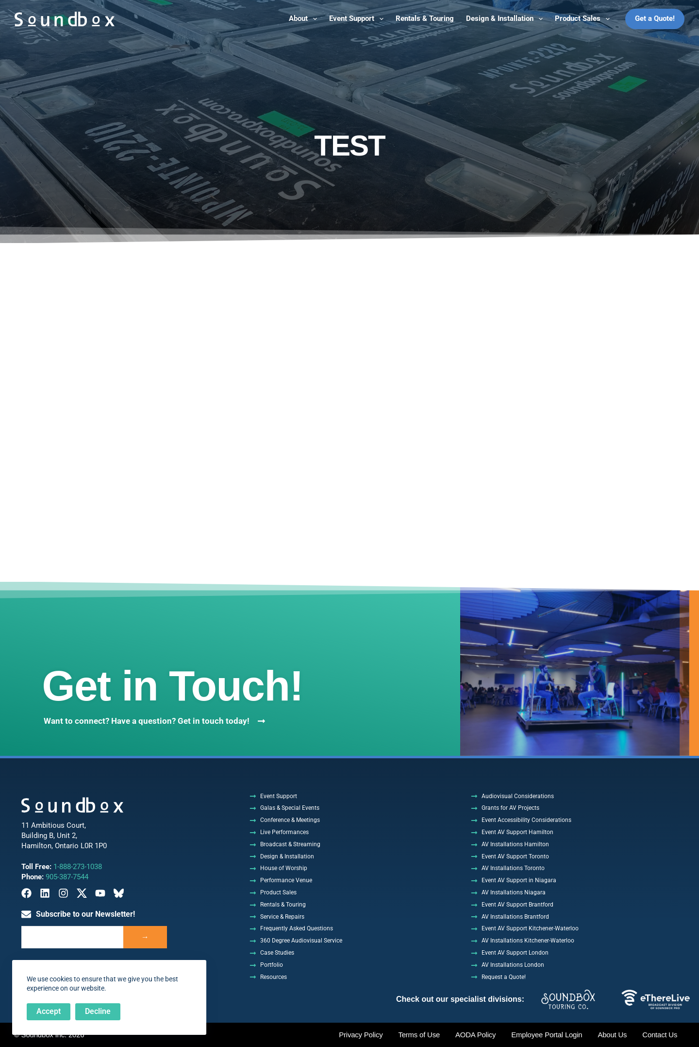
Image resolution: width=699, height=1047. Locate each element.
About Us (612, 1035)
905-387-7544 (67, 876)
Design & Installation (506, 19)
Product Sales (584, 19)
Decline (98, 1011)
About (305, 19)
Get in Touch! (176, 685)
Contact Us (659, 1035)
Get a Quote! (655, 18)
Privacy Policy (360, 1035)
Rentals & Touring (425, 18)
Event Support (358, 19)
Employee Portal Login (546, 1035)
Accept (48, 1011)
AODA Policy (474, 1035)
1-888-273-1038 (77, 866)
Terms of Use (418, 1035)
